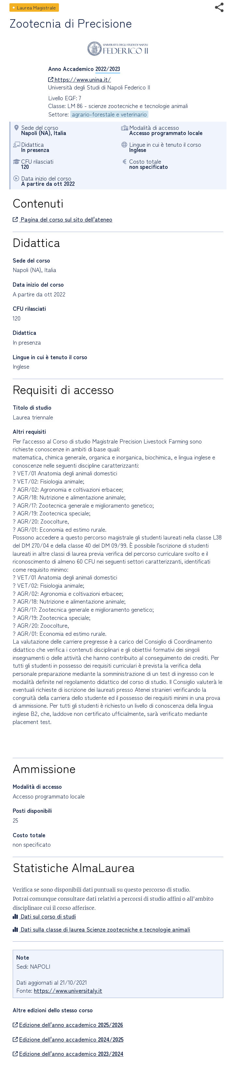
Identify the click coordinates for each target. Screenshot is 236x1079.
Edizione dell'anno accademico (68, 1025)
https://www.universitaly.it (68, 990)
